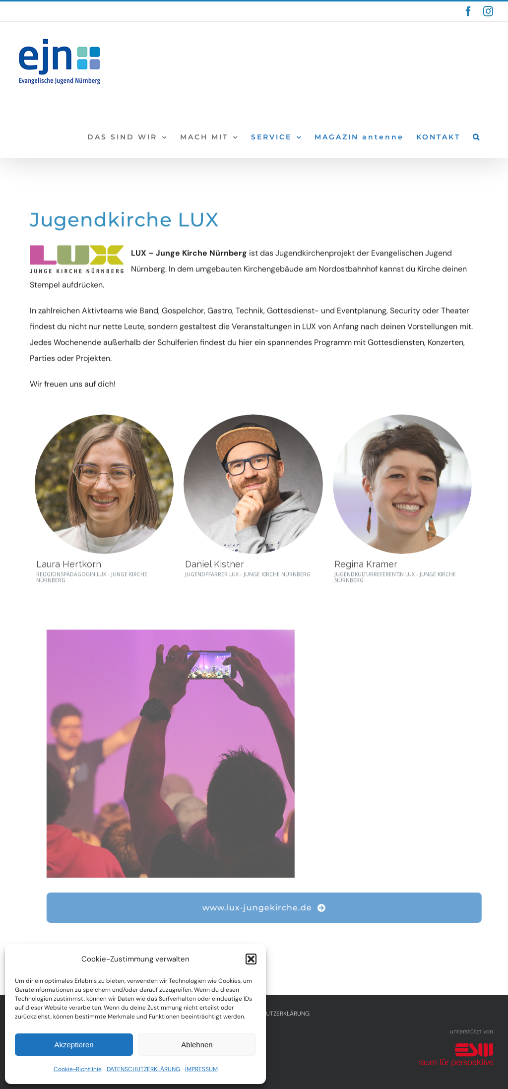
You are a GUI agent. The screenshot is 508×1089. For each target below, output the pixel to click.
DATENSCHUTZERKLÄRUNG (143, 1069)
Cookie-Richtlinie (78, 1069)
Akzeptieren (73, 1044)
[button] (251, 959)
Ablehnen (196, 1044)
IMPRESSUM (201, 1069)
